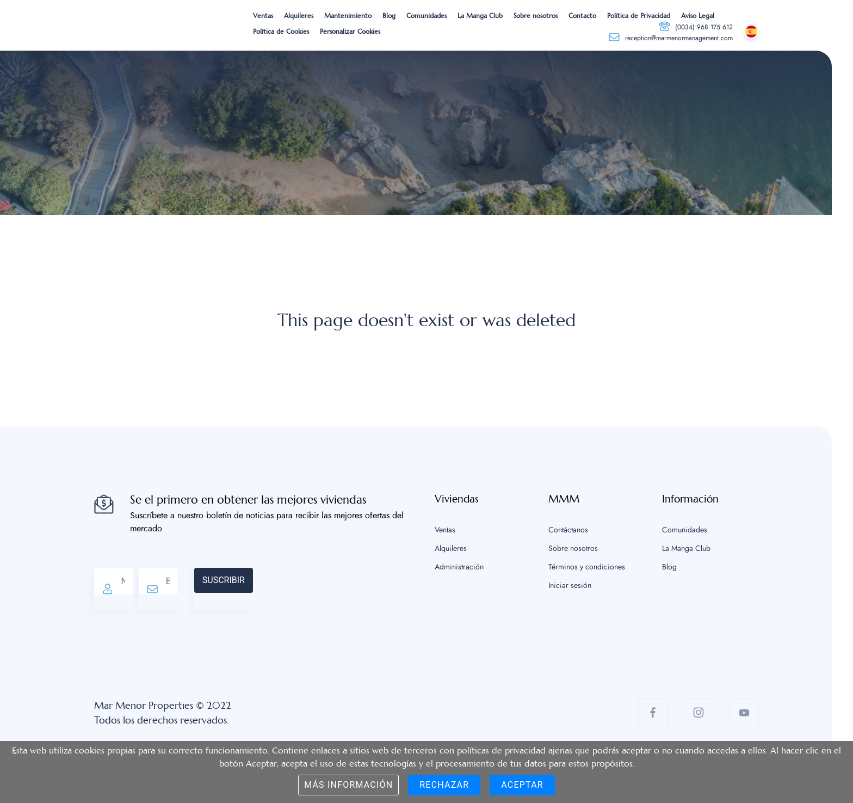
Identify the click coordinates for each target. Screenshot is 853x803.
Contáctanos (568, 530)
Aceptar (522, 785)
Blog (388, 15)
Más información (348, 785)
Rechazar (444, 785)
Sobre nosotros (536, 15)
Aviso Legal (697, 15)
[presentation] (335, 589)
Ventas (263, 15)
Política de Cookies (281, 31)
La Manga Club (480, 15)
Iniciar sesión (569, 586)
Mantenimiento (348, 15)
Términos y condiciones (586, 567)
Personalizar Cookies (350, 31)
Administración (459, 567)
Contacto (582, 15)
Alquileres (298, 15)
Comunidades (426, 15)
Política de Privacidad (638, 15)
